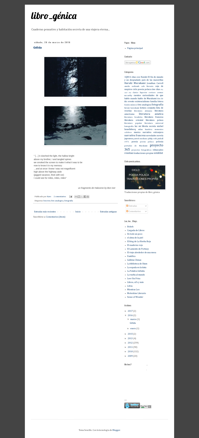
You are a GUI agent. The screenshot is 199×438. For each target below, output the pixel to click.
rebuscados (158, 150)
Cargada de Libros (135, 230)
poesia (135, 142)
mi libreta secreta (147, 126)
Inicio (78, 212)
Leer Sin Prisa (133, 278)
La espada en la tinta (136, 267)
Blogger (116, 430)
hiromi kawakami (131, 108)
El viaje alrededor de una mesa (141, 252)
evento (131, 101)
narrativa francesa (135, 135)
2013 (130, 338)
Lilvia (129, 286)
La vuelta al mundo (136, 275)
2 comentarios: (60, 197)
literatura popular (133, 123)
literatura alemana (143, 111)
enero (133, 328)
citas (158, 89)
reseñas (128, 153)
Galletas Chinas (134, 260)
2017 (130, 311)
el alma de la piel (135, 238)
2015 (130, 334)
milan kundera (145, 129)
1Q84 (127, 77)
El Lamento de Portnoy (138, 249)
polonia (159, 142)
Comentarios (133, 211)
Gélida (37, 47)
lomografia (129, 126)
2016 (130, 315)
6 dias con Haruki (138, 77)
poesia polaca (147, 142)
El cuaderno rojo (135, 245)
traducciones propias (143, 153)
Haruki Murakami (135, 83)
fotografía (68, 201)
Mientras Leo (133, 290)
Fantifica (131, 256)
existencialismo (142, 101)
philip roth (152, 139)
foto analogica (57, 201)
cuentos (137, 95)
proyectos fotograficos (141, 150)
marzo (133, 319)
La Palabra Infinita (136, 271)
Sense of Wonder (135, 297)
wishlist (158, 153)
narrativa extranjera (153, 132)
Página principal (135, 48)
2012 (130, 343)
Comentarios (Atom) (55, 217)
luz (136, 126)
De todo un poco (134, 234)
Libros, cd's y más (135, 282)
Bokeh (130, 227)
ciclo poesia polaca (142, 89)
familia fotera (156, 101)
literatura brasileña (133, 117)
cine (153, 89)
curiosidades (148, 95)
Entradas (131, 206)
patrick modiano (140, 139)
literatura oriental (133, 120)
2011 (130, 347)
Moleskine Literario (136, 293)
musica (137, 132)
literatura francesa (153, 117)
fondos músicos (130, 105)
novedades (151, 136)
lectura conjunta (147, 108)
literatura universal (154, 123)
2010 (130, 351)
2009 (130, 356)
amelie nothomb (131, 86)
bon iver (47, 201)
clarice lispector (140, 93)
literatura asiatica (151, 114)
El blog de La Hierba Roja (139, 241)
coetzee (152, 93)
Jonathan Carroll (155, 83)
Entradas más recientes (45, 212)
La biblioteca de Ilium (137, 264)
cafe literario (147, 86)
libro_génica (53, 15)
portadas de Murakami (135, 146)
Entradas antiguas (108, 212)
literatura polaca (154, 120)
